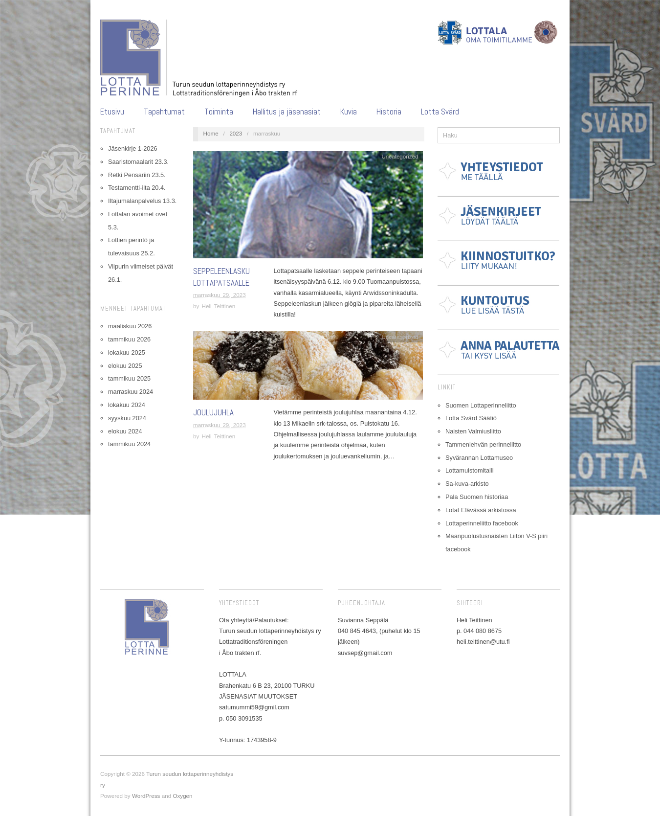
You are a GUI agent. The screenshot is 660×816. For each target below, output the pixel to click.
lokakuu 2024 (126, 404)
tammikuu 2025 (129, 378)
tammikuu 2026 (129, 339)
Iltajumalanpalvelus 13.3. (142, 200)
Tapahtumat (164, 112)
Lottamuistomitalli (469, 470)
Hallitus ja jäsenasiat (287, 112)
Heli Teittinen (219, 306)
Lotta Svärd (440, 112)
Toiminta (218, 112)
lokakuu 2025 (126, 352)
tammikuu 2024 (129, 444)
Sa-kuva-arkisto (467, 483)
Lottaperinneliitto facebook (481, 523)
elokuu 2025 (125, 365)
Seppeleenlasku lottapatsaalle (221, 277)
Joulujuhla (213, 412)
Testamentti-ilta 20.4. (137, 187)
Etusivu (112, 112)
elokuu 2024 (125, 431)
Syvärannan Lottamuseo (479, 457)
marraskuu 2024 (130, 391)
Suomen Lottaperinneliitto (480, 405)
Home (211, 133)
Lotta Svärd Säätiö (471, 418)
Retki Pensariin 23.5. (137, 175)
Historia (388, 112)
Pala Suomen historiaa (476, 496)
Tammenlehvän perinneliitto (483, 444)
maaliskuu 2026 (130, 326)
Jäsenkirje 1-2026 (132, 148)
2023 (235, 133)
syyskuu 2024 (127, 418)
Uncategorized (399, 156)
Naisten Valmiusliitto (473, 431)
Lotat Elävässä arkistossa (480, 510)
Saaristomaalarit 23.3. (138, 161)
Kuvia (348, 112)
